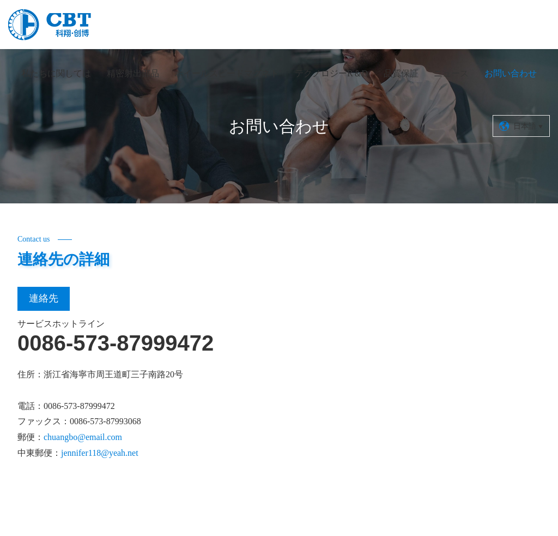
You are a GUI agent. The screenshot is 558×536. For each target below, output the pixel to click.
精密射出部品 (133, 73)
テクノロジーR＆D (331, 73)
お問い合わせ (510, 73)
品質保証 (401, 73)
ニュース (451, 73)
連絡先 (43, 298)
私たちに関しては (56, 73)
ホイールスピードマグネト (226, 73)
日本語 (521, 126)
